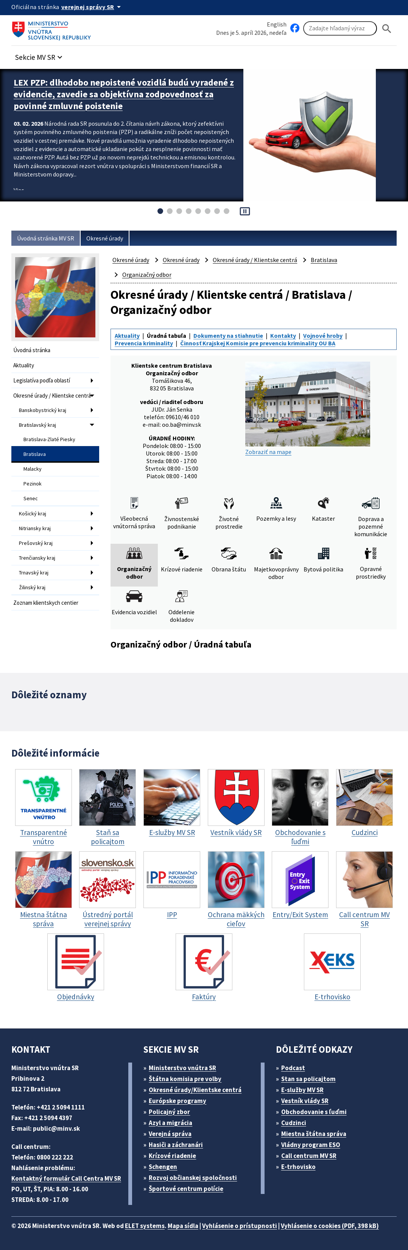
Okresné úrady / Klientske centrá (52, 395)
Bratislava (34, 454)
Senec (30, 498)
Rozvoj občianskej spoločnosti (193, 1178)
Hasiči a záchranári (176, 1145)
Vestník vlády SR (305, 1101)
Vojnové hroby (323, 335)
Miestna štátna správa (313, 1134)
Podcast (293, 1068)
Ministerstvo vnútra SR (182, 1068)
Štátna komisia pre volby (185, 1079)
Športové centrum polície (186, 1188)
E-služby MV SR (302, 1090)
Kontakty (283, 335)
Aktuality (23, 365)
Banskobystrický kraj (42, 410)
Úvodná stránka (31, 350)
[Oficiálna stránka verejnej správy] (92, 6)
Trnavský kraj (33, 572)
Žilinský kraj (32, 587)
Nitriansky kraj (35, 528)
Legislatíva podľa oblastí (41, 380)
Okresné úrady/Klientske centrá (195, 1090)
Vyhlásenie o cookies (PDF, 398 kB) (330, 1226)
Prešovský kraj (36, 543)
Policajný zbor (169, 1112)
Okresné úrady (104, 238)
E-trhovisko (298, 1167)
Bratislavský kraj (37, 424)
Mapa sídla (183, 1226)
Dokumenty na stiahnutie (228, 335)
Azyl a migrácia (170, 1123)
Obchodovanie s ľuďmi (314, 1112)
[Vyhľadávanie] (340, 28)
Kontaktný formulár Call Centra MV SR (66, 1178)
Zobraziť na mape (307, 409)
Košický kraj (32, 513)
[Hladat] (387, 28)
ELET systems (145, 1226)
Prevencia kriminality (144, 343)
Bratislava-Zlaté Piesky (49, 439)
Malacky (32, 468)
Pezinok (32, 483)
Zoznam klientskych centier (45, 602)
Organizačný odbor (146, 274)
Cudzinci (293, 1123)
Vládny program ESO (310, 1145)
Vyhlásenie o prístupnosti (239, 1226)
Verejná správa (170, 1134)
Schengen (163, 1167)
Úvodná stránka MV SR (45, 238)
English (277, 24)
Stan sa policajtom (308, 1079)
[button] (40, 55)
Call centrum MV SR (308, 1156)
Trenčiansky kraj (37, 557)
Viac (19, 190)
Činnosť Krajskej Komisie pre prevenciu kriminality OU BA (257, 343)
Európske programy (177, 1101)
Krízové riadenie (172, 1156)
